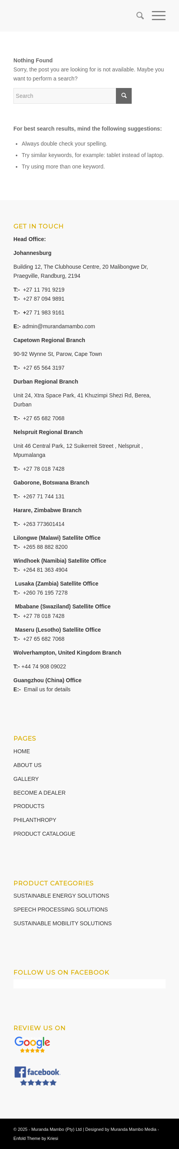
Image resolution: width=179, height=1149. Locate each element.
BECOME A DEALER (39, 793)
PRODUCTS (29, 806)
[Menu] (155, 16)
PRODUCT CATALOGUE (44, 834)
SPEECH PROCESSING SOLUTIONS (60, 909)
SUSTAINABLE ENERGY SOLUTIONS (61, 896)
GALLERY (26, 779)
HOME (21, 751)
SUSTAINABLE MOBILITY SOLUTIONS (62, 923)
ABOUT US (27, 765)
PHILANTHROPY (34, 820)
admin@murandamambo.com (58, 326)
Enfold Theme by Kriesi (35, 1138)
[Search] (136, 16)
